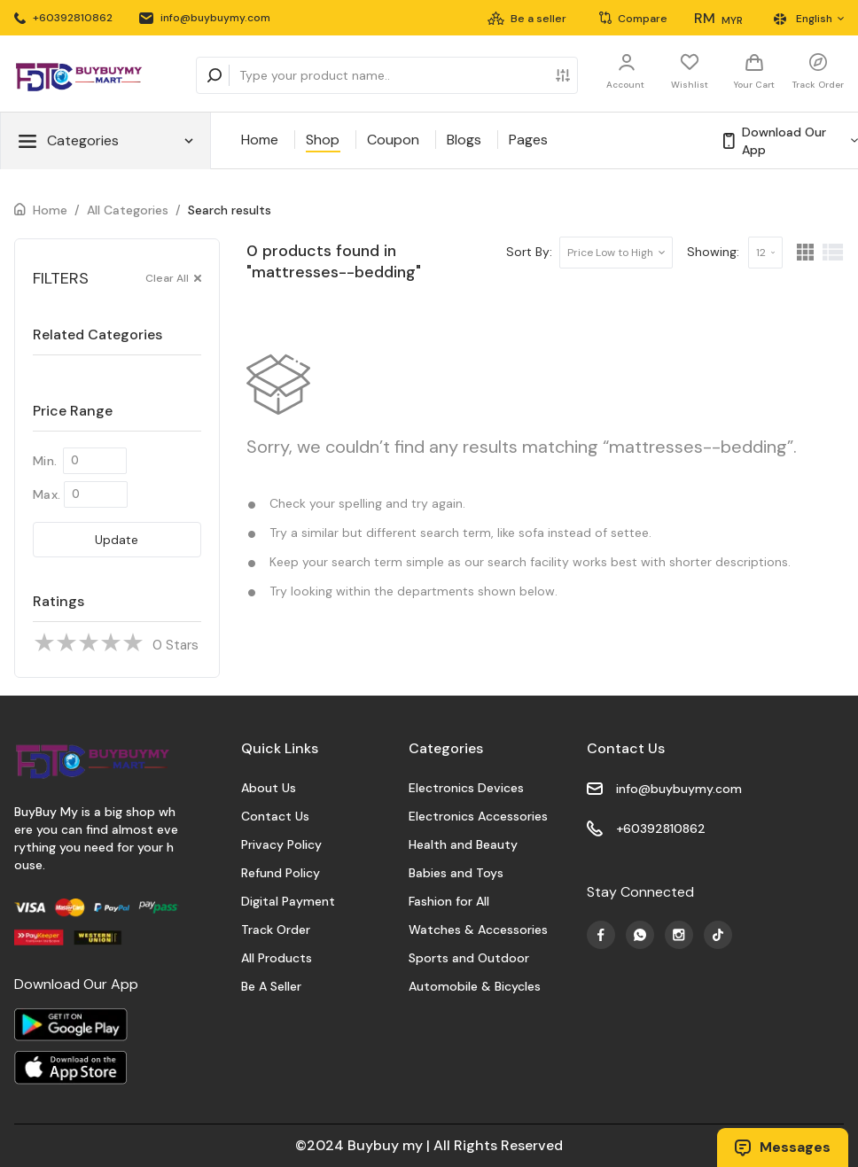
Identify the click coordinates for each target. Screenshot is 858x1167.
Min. (45, 461)
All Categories (127, 210)
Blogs (464, 139)
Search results (229, 210)
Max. (46, 494)
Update (116, 540)
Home (259, 139)
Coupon (393, 139)
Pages (528, 139)
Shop (322, 139)
